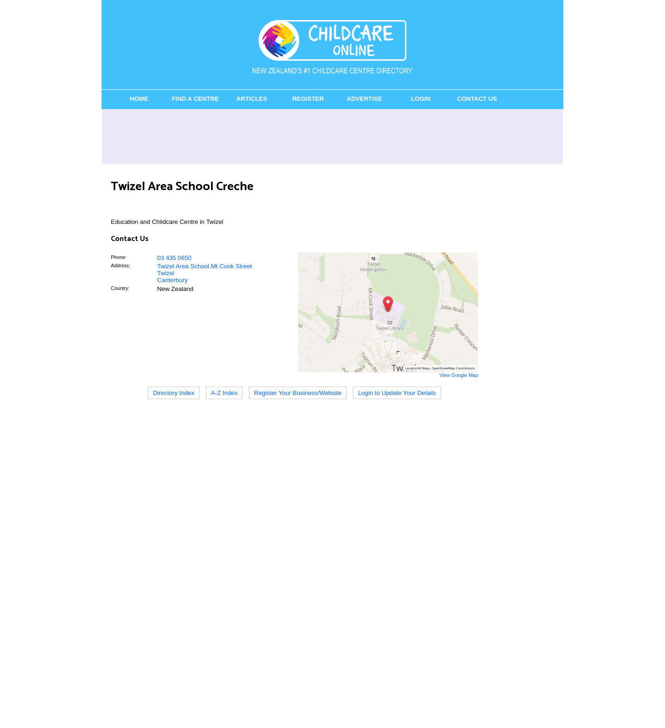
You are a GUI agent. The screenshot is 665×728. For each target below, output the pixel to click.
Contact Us (477, 98)
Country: (120, 288)
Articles (251, 98)
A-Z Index (224, 392)
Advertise (364, 98)
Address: (120, 265)
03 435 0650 (174, 257)
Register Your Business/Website (297, 392)
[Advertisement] (332, 136)
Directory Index (173, 392)
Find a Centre (195, 98)
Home (139, 98)
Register (308, 98)
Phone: (119, 257)
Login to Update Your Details (397, 392)
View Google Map (458, 375)
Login (420, 98)
